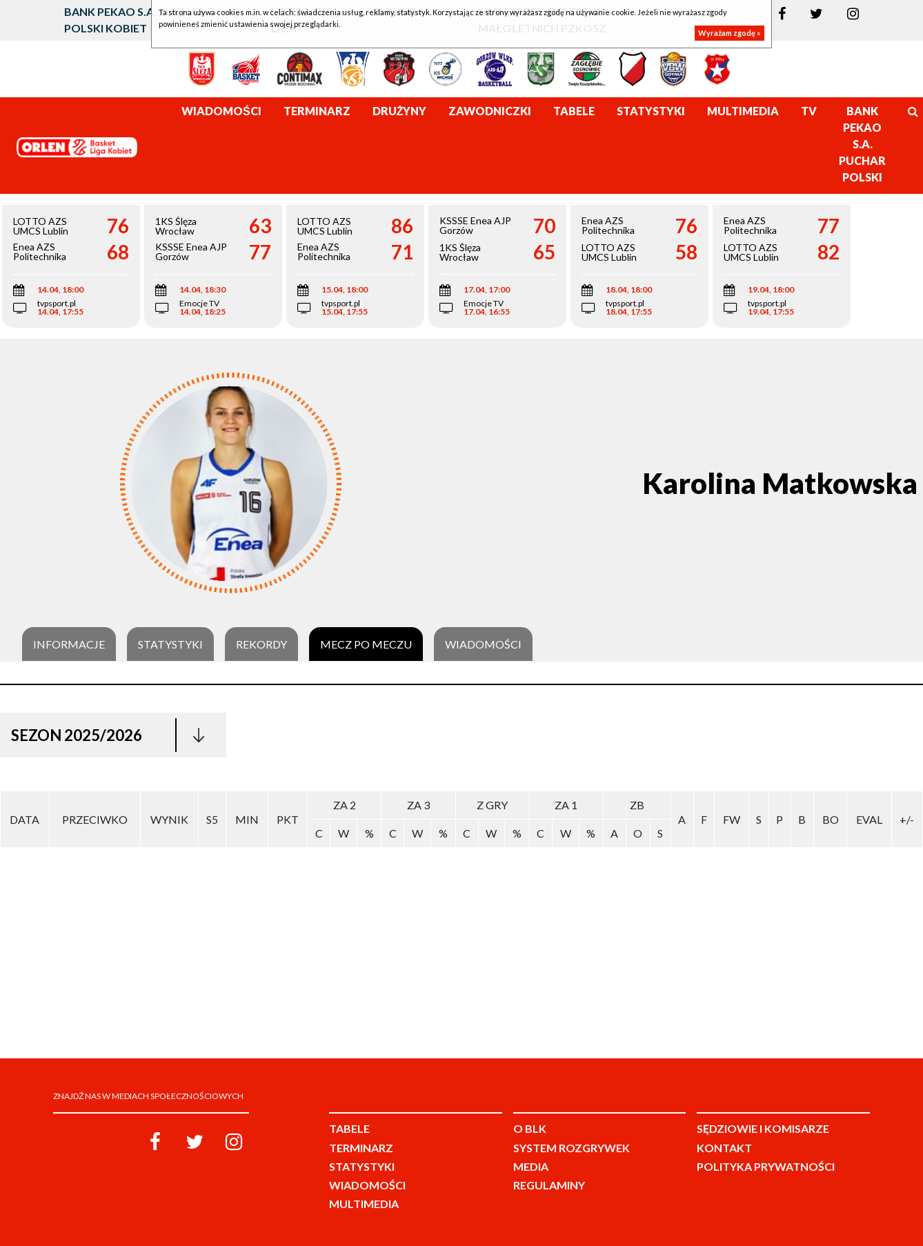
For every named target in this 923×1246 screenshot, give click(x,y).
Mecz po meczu (366, 644)
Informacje (69, 644)
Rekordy (261, 644)
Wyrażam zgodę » (729, 32)
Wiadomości (483, 644)
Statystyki (170, 644)
